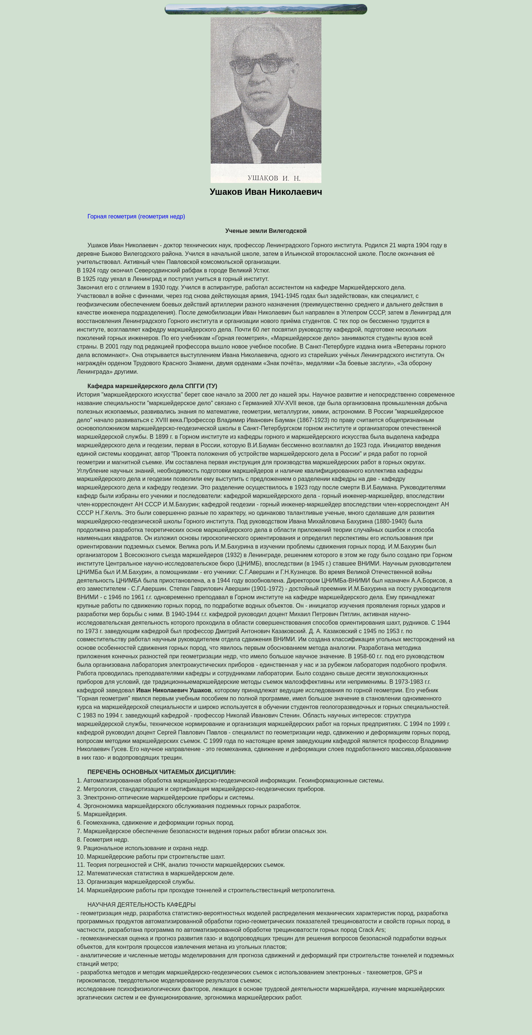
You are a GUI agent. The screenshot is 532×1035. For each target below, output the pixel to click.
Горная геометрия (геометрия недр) (136, 216)
